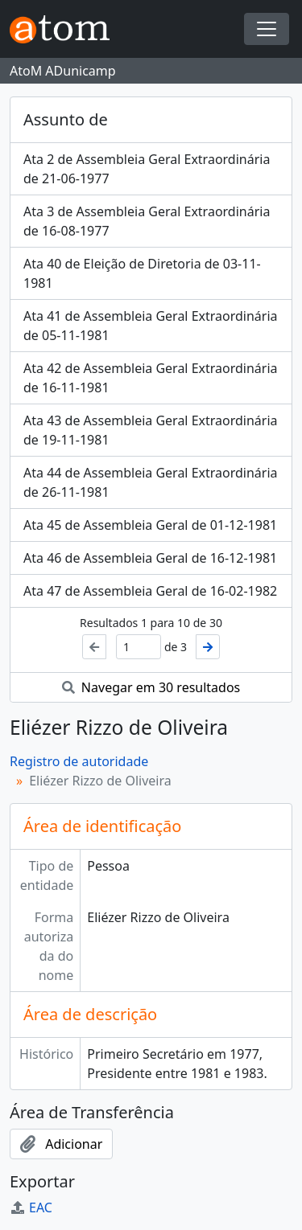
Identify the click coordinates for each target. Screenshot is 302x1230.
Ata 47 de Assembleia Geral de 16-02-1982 (150, 591)
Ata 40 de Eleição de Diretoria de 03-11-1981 (142, 273)
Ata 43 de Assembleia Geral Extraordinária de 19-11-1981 (150, 430)
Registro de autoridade (79, 761)
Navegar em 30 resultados (151, 687)
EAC (31, 1207)
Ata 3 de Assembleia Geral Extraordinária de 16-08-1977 (146, 221)
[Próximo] (208, 646)
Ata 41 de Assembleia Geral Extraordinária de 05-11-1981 (150, 325)
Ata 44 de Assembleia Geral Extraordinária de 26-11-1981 (150, 482)
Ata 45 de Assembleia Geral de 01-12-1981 (150, 525)
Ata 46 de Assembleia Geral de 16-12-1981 (150, 558)
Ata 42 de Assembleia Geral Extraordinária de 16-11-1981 (150, 377)
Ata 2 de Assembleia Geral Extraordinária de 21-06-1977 (146, 168)
